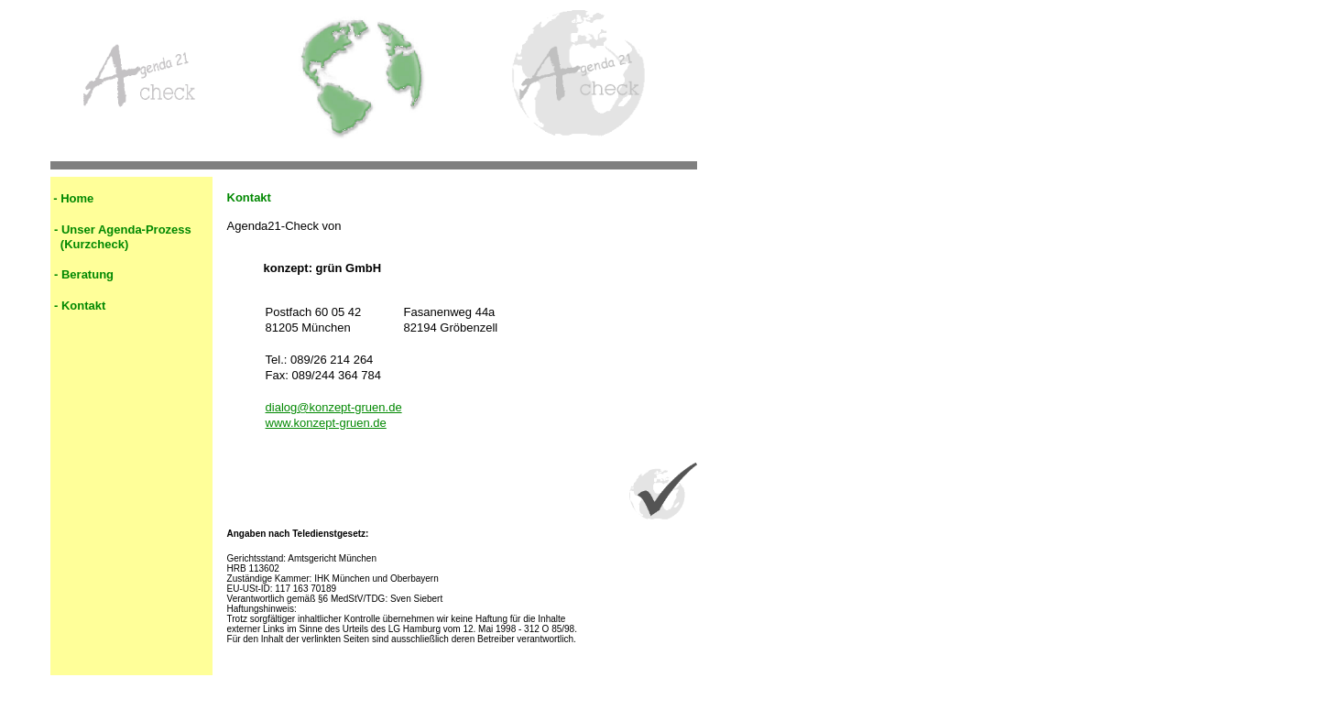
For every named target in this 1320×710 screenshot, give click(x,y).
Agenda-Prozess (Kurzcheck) (120, 237)
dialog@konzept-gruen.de (334, 407)
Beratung (87, 274)
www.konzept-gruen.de (326, 423)
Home (76, 198)
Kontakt (83, 305)
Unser (78, 229)
